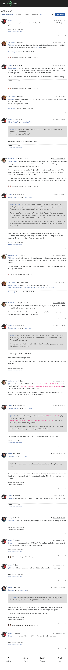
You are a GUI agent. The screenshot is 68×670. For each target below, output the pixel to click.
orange (10, 453)
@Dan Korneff (18, 65)
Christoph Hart (12, 159)
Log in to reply (60, 14)
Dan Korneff (12, 42)
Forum (15, 3)
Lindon (10, 20)
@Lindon (19, 42)
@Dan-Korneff (13, 68)
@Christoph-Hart (14, 197)
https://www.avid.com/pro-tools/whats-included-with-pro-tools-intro (32, 287)
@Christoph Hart (18, 194)
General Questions (7, 14)
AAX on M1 (27, 122)
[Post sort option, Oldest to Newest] (52, 14)
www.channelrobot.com (15, 31)
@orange (36, 47)
